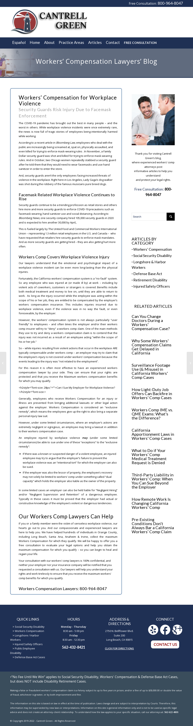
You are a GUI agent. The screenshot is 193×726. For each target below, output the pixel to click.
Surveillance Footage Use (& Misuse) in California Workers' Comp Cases (151, 371)
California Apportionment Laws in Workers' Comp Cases (153, 434)
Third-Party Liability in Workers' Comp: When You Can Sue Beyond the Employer (152, 480)
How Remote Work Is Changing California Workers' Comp (151, 503)
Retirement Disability (150, 280)
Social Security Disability (152, 255)
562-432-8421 (73, 647)
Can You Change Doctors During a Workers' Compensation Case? (151, 322)
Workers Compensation (29, 631)
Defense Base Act (147, 273)
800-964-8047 (170, 3)
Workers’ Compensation (152, 249)
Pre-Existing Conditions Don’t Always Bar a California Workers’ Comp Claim (153, 525)
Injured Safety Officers (151, 286)
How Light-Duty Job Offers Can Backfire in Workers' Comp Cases (152, 393)
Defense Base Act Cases (30, 657)
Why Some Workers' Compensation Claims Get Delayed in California (151, 346)
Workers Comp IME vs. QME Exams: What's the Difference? (152, 413)
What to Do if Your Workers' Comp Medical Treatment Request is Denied (149, 456)
